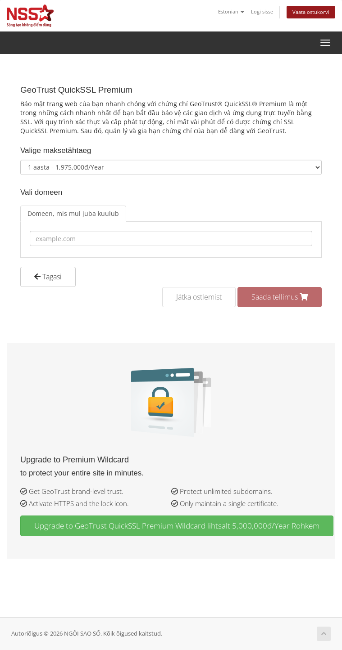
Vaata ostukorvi (310, 12)
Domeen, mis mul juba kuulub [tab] (73, 213)
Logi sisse (262, 11)
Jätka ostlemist (199, 297)
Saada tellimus (279, 297)
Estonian (231, 11)
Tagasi (48, 277)
